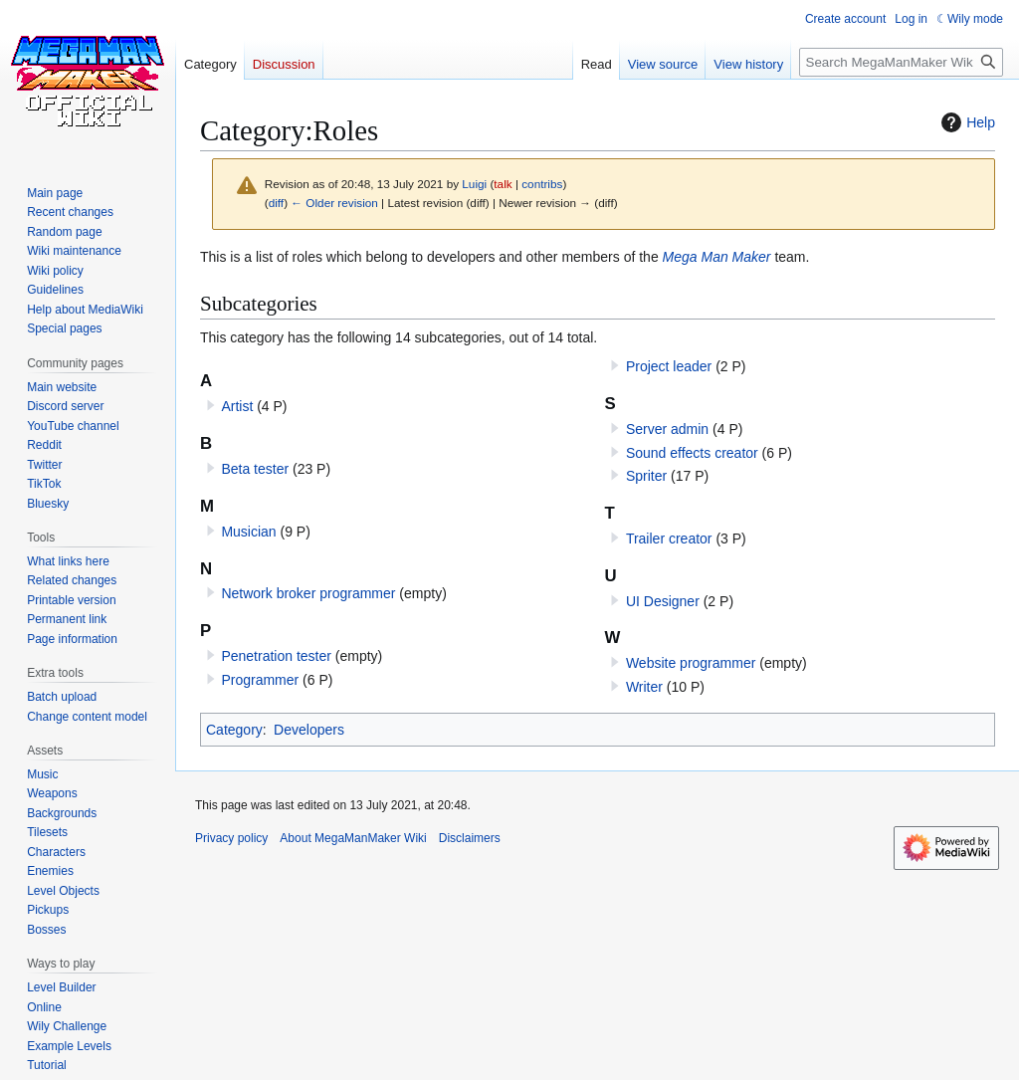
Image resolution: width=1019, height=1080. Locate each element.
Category (234, 730)
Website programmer (690, 663)
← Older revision (334, 202)
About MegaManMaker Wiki (353, 838)
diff (276, 202)
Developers (309, 730)
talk (502, 183)
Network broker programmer (308, 593)
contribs (541, 183)
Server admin (667, 429)
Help (965, 122)
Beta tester (255, 469)
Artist (237, 406)
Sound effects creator (692, 453)
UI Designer (663, 601)
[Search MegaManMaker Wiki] (901, 62)
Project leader (669, 366)
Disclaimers (470, 838)
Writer (644, 687)
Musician (248, 532)
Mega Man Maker (717, 257)
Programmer (260, 680)
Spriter (646, 476)
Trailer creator (669, 538)
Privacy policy (231, 838)
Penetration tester (276, 656)
